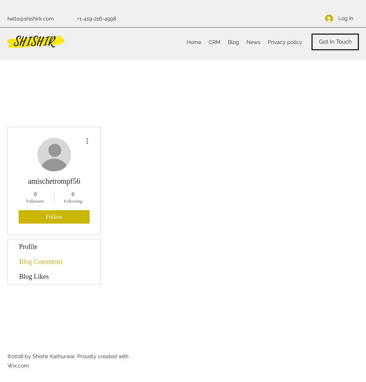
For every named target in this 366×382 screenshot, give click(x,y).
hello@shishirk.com (30, 19)
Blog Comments (41, 261)
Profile (28, 246)
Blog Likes (34, 276)
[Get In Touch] (335, 42)
